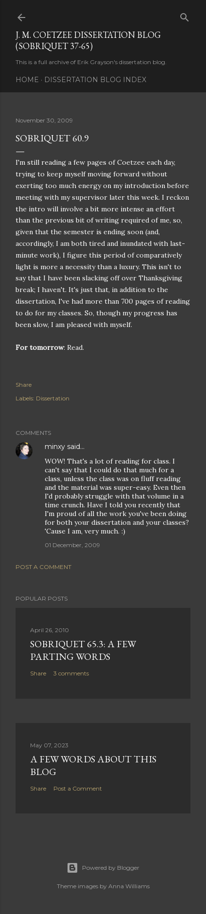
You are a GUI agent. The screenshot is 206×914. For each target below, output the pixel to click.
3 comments (71, 673)
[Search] (184, 15)
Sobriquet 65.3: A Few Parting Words (83, 650)
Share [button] (24, 384)
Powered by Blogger (103, 868)
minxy (55, 446)
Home (27, 79)
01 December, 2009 (72, 545)
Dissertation (52, 398)
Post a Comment (43, 566)
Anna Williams (129, 886)
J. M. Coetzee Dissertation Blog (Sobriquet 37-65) (88, 40)
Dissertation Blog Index (95, 79)
